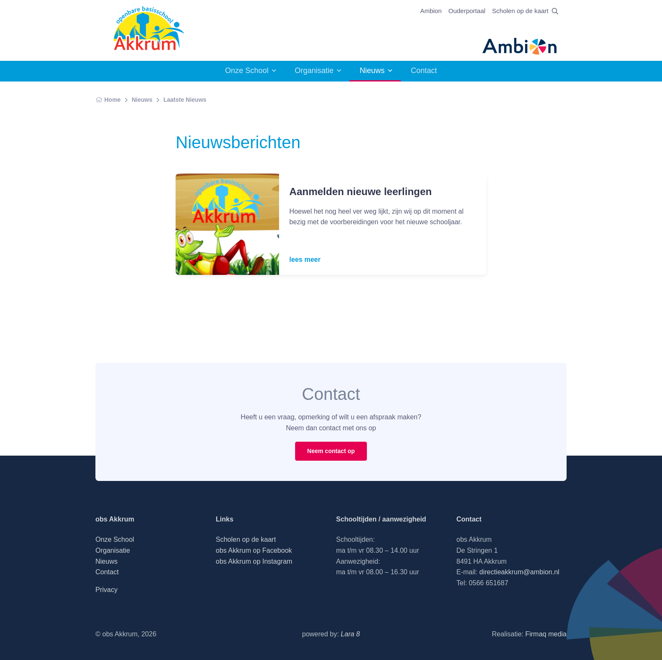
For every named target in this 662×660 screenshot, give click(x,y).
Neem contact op (331, 451)
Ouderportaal (467, 10)
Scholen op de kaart (520, 10)
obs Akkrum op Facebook (254, 550)
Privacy (106, 589)
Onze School (247, 70)
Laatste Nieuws (184, 99)
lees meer (304, 259)
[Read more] (227, 224)
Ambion (431, 10)
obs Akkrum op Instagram (254, 561)
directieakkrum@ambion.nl (519, 572)
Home (108, 99)
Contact (424, 70)
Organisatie (314, 70)
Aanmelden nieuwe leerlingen (360, 191)
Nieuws (372, 70)
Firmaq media (546, 634)
